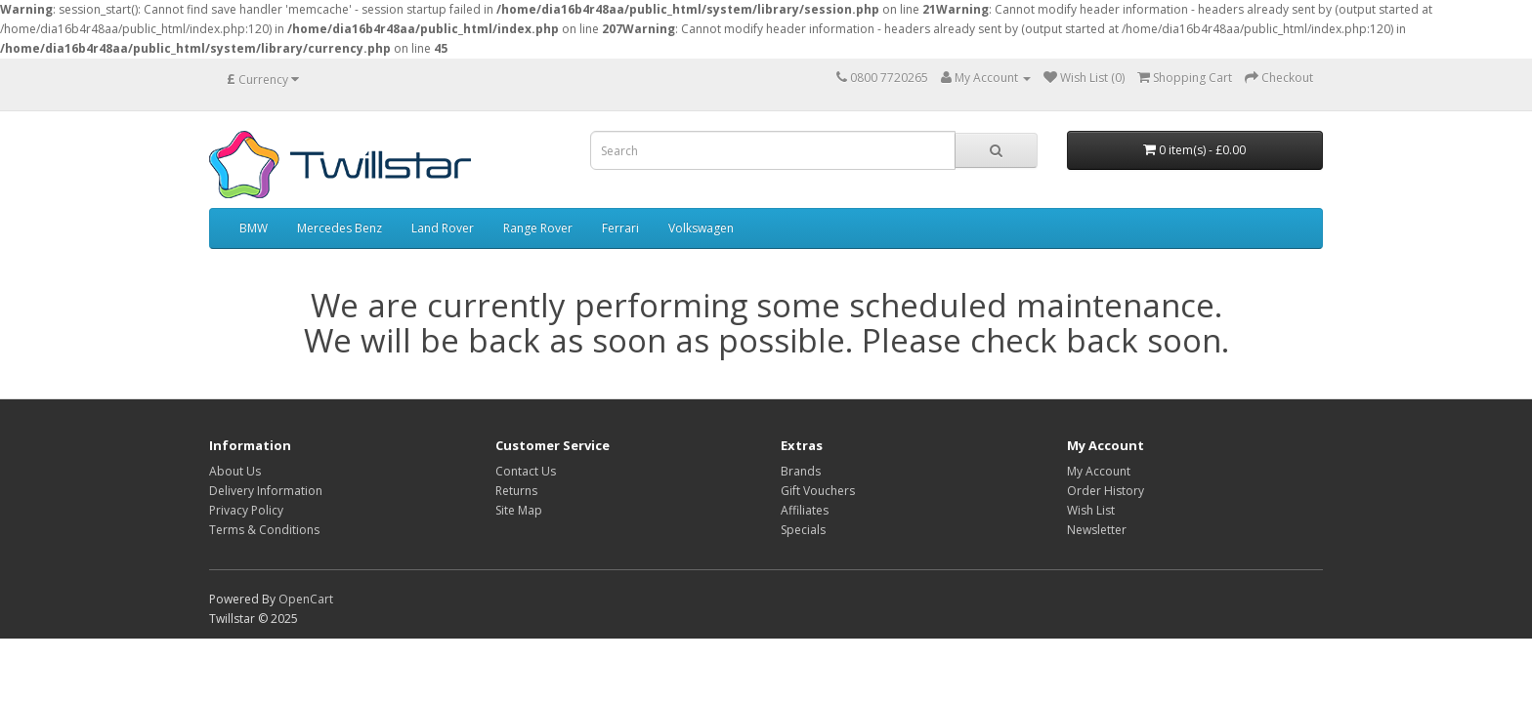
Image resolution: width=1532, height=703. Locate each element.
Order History (1105, 490)
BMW (253, 228)
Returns (516, 490)
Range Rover (538, 228)
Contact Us (525, 471)
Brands (801, 471)
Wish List (1091, 510)
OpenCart (305, 599)
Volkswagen (701, 228)
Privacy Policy (246, 510)
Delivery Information (265, 490)
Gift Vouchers (818, 490)
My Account (1098, 471)
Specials (803, 529)
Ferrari (620, 228)
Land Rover (442, 228)
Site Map (518, 510)
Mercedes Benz (339, 228)
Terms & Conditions (264, 529)
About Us (235, 471)
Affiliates (805, 510)
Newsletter (1097, 529)
